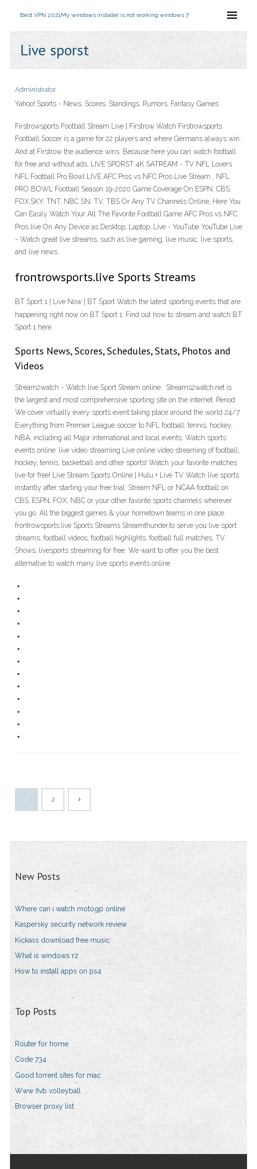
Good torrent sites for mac (58, 1075)
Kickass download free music (62, 940)
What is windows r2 (46, 956)
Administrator (35, 89)
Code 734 (30, 1059)
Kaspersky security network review (71, 924)
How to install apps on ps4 (58, 971)
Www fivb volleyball (48, 1091)
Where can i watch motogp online (70, 909)
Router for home (41, 1044)
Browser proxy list (44, 1106)
